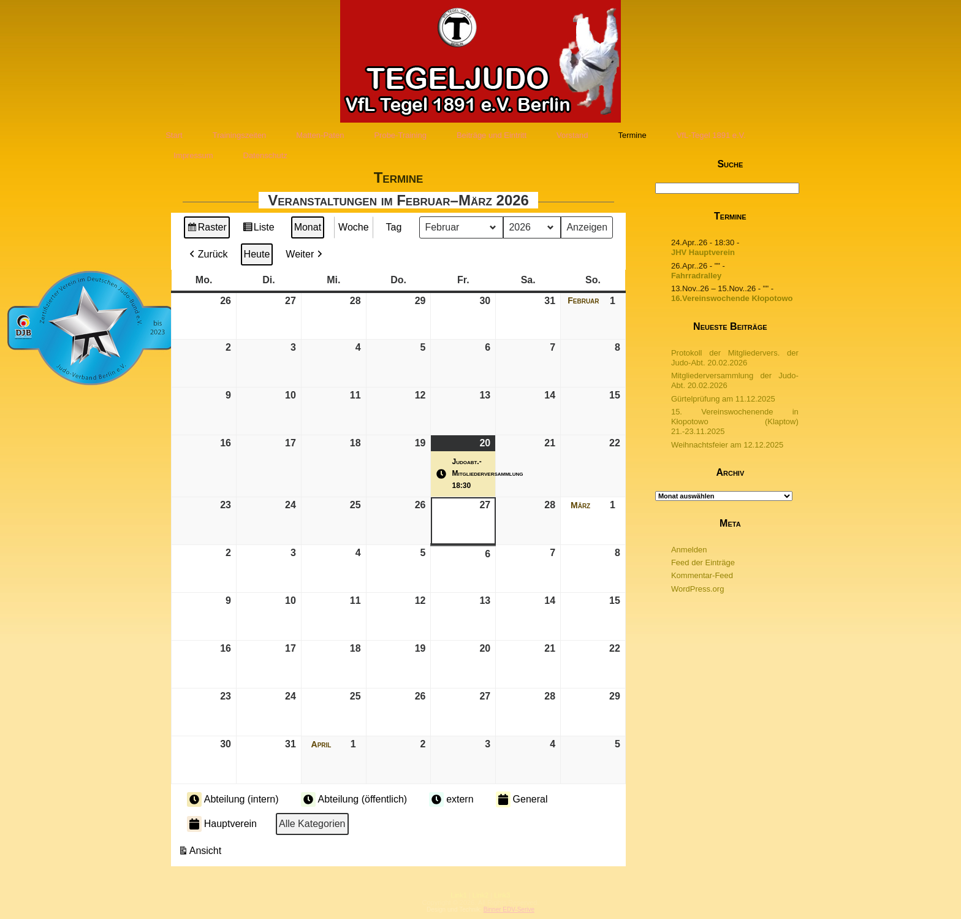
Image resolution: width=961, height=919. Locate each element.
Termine (632, 135)
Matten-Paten (320, 135)
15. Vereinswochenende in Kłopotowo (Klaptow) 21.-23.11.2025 (735, 422)
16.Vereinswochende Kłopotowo (732, 298)
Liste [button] (258, 228)
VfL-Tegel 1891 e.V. (711, 135)
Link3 (502, 895)
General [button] (522, 799)
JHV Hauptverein (703, 252)
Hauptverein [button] (222, 824)
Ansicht (201, 852)
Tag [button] (394, 227)
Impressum (193, 155)
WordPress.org (697, 588)
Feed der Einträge (703, 562)
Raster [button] (206, 228)
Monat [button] (307, 227)
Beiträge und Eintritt (491, 135)
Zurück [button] (207, 254)
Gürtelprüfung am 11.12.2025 (723, 398)
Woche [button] (353, 227)
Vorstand (572, 135)
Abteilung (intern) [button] (233, 799)
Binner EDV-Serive (509, 909)
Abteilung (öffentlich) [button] (354, 799)
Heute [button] (257, 254)
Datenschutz (265, 155)
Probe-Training (400, 135)
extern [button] (451, 799)
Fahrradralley (696, 275)
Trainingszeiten (240, 135)
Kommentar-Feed (702, 575)
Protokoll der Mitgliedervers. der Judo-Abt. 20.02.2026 (735, 357)
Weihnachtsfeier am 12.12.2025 (727, 444)
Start (173, 135)
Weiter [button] (305, 254)
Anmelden (689, 549)
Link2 (480, 895)
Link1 (459, 895)
